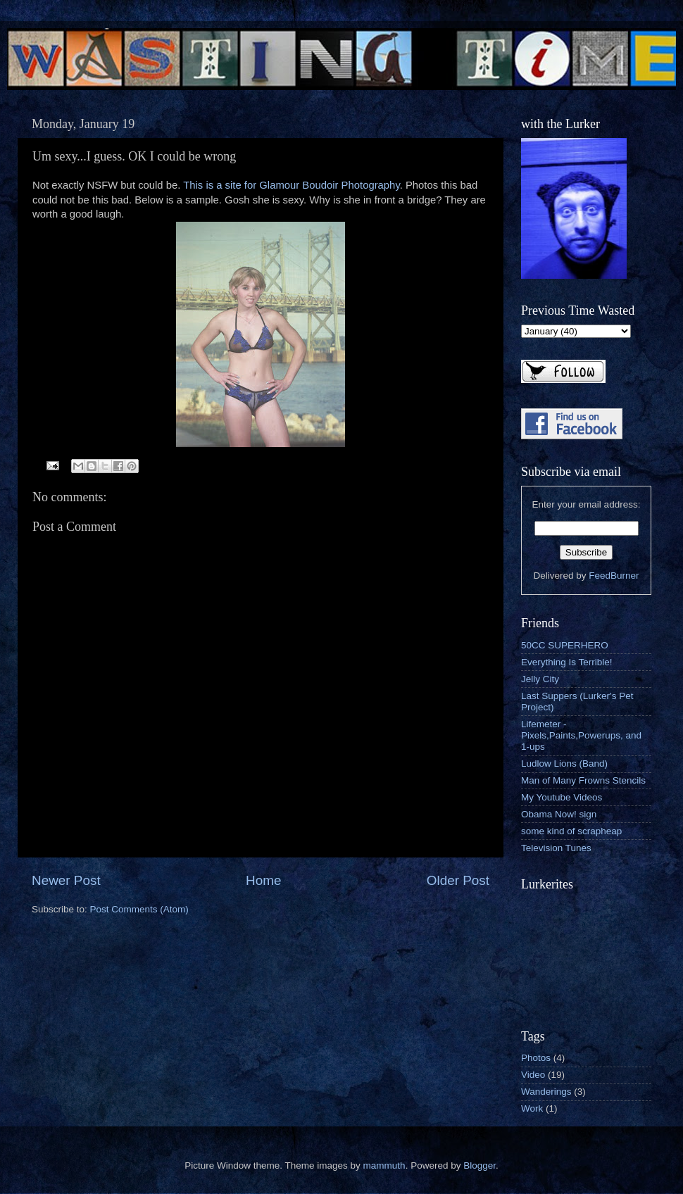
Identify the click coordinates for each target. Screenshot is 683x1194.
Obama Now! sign (558, 814)
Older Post (458, 880)
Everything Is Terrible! (567, 662)
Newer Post (66, 880)
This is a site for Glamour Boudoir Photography (291, 185)
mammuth (384, 1165)
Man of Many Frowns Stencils (583, 780)
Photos (536, 1057)
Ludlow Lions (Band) (564, 763)
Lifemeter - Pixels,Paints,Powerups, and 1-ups (581, 735)
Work (532, 1108)
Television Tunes (556, 848)
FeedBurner (614, 575)
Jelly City (540, 679)
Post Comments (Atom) (139, 909)
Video (533, 1074)
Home (263, 880)
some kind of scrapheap (571, 831)
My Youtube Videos (561, 797)
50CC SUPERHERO (564, 645)
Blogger (479, 1165)
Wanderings (546, 1091)
